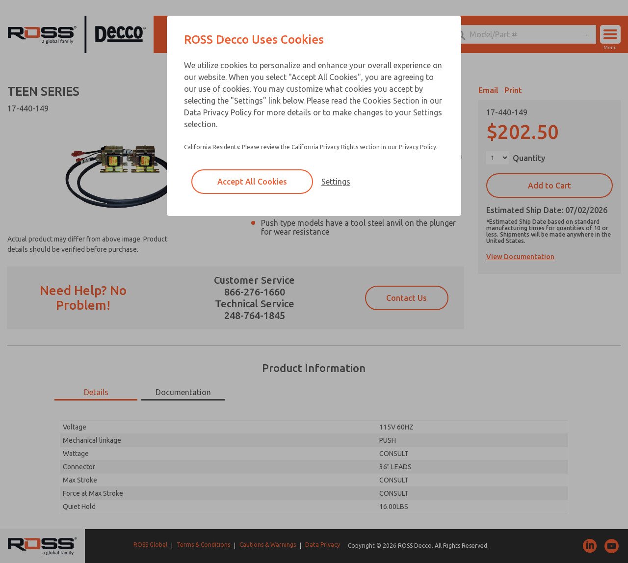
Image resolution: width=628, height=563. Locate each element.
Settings (335, 181)
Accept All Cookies (252, 181)
